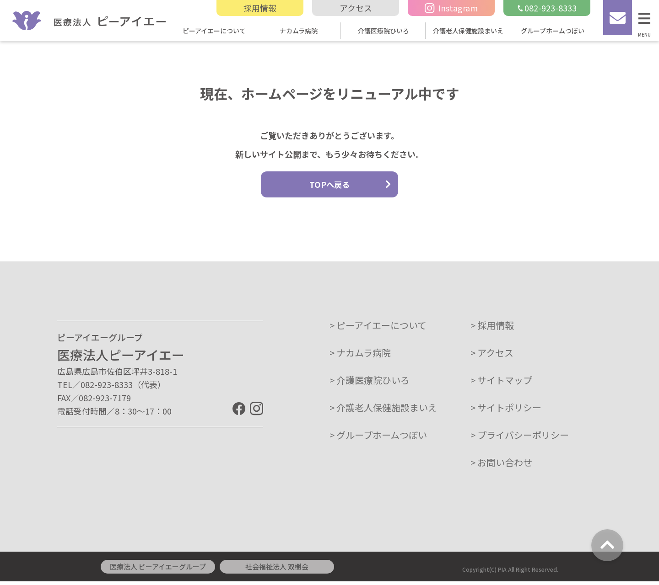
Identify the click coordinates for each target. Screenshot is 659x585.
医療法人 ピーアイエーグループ (158, 570)
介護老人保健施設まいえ (468, 30)
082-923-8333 (547, 8)
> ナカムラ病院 (360, 356)
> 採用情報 (492, 328)
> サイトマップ (501, 383)
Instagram (451, 8)
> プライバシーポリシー (519, 438)
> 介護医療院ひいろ (370, 383)
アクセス (356, 8)
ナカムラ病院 (299, 30)
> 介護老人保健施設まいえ (383, 411)
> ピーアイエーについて (378, 328)
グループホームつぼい (552, 30)
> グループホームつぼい (378, 438)
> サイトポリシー (505, 411)
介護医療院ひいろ (383, 30)
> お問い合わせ (501, 466)
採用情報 (259, 8)
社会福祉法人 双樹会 (276, 570)
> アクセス (491, 356)
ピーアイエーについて (214, 30)
